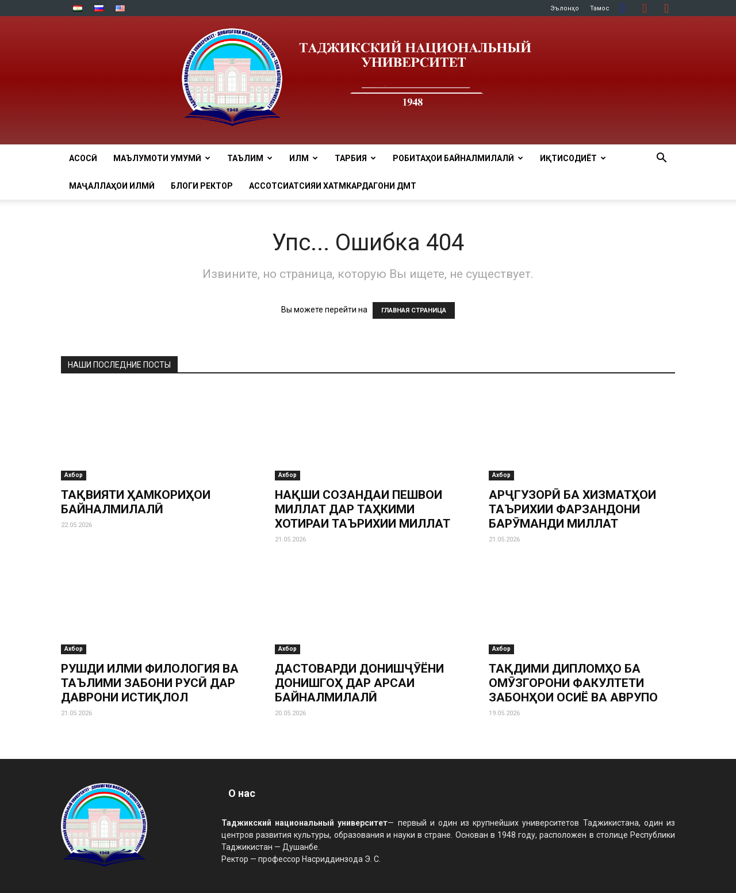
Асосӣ (83, 158)
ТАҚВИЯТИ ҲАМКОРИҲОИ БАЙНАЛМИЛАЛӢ (135, 502)
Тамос (600, 8)
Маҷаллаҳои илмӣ (112, 185)
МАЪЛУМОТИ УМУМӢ (161, 158)
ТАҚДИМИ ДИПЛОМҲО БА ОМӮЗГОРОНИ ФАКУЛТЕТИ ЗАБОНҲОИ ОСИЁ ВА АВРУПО (573, 683)
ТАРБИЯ (355, 158)
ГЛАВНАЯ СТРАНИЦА (413, 310)
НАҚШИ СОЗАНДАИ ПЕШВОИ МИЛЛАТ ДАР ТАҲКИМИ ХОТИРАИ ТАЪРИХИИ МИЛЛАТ (362, 509)
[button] (661, 159)
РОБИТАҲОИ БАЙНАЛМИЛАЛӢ (458, 158)
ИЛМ (303, 158)
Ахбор (73, 475)
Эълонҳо (564, 8)
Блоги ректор (202, 185)
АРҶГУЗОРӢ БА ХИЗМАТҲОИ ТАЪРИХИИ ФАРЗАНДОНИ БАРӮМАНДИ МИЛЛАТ (572, 509)
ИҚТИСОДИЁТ (573, 158)
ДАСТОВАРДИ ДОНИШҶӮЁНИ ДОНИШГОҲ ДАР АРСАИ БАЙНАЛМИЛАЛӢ (359, 683)
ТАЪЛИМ (250, 158)
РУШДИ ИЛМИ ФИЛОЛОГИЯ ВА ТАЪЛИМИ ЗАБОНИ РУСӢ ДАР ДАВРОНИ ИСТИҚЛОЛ (150, 683)
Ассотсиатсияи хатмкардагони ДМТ (332, 185)
